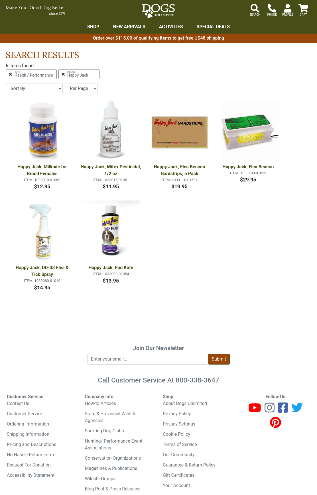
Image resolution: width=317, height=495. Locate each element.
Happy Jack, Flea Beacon (248, 166)
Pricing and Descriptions (31, 444)
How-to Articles (100, 403)
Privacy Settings (179, 424)
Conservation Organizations (113, 458)
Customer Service (25, 413)
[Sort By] (34, 88)
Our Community (178, 454)
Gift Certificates (178, 475)
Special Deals (213, 26)
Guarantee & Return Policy (189, 465)
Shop (93, 26)
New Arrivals (129, 26)
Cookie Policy (176, 434)
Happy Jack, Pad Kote (110, 267)
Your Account (176, 485)
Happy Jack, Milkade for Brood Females (42, 170)
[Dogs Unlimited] (158, 11)
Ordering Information (28, 424)
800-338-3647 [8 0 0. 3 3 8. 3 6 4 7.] (197, 380)
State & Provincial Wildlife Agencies (111, 417)
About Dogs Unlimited (185, 403)
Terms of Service (180, 444)
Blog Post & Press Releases (113, 489)
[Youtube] (255, 410)
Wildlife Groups (100, 478)
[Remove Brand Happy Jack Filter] (78, 74)
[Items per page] (81, 88)
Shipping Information (28, 434)
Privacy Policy (177, 413)
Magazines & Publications (111, 468)
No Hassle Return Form (30, 454)
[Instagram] (269, 410)
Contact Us (18, 403)
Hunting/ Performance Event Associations (114, 444)
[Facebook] (283, 410)
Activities (171, 26)
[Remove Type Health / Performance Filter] (31, 74)
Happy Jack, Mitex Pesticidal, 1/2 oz (111, 170)
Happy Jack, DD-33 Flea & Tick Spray (43, 271)
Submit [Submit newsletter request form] (219, 359)
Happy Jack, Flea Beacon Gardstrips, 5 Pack (180, 170)
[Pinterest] (275, 425)
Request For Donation (29, 465)
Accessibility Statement (30, 475)
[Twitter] (297, 410)
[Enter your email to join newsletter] (147, 359)
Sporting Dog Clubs (104, 430)
